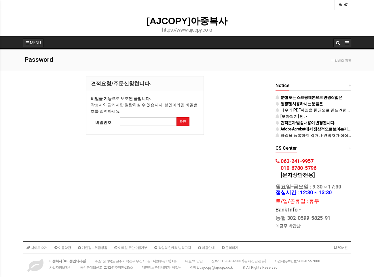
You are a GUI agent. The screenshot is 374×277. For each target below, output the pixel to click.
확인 (182, 122)
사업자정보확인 (60, 268)
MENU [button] (33, 43)
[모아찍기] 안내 (292, 116)
